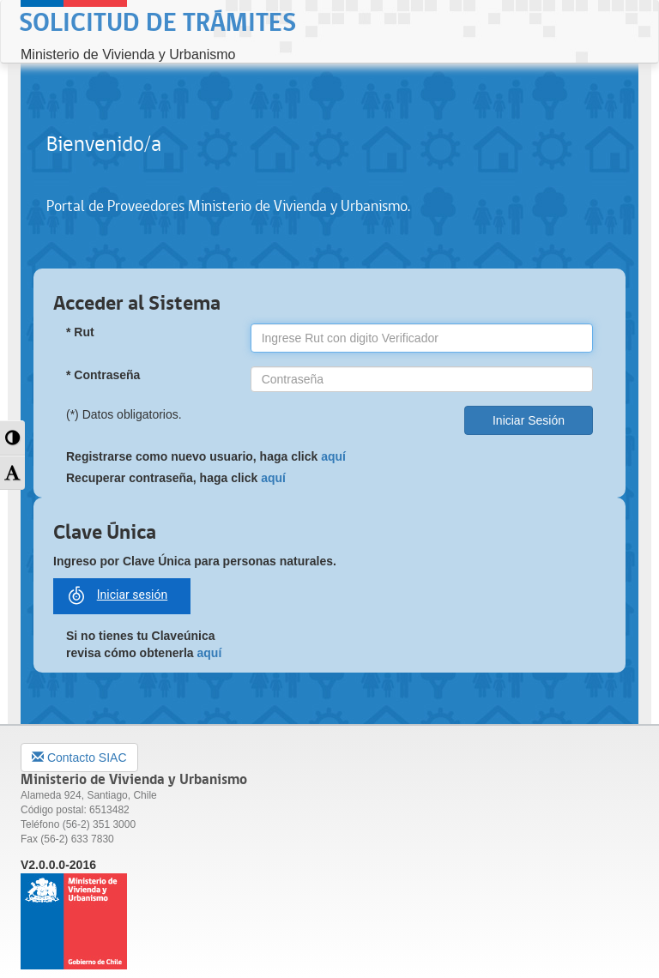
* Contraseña (103, 375)
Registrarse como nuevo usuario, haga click (206, 456)
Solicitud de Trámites (157, 23)
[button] (12, 438)
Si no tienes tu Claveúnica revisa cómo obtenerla (143, 644)
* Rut (80, 332)
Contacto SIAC (79, 757)
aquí (333, 456)
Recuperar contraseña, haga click (176, 478)
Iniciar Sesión (529, 420)
